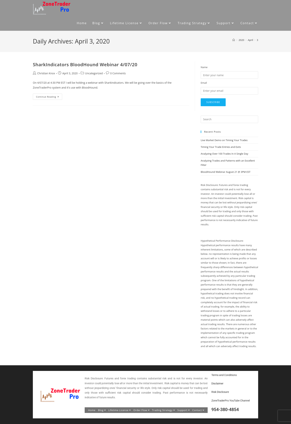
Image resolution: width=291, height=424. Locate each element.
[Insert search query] (229, 119)
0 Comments (118, 73)
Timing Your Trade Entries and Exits (221, 147)
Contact (198, 410)
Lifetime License (119, 410)
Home (91, 410)
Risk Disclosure (220, 391)
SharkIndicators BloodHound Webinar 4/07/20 (85, 64)
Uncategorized (94, 73)
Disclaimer (217, 383)
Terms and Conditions (224, 375)
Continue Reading (49, 96)
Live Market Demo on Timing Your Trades (224, 140)
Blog (102, 410)
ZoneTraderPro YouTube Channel (230, 400)
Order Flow (141, 410)
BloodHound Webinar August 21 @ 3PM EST (225, 172)
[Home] (233, 40)
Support (183, 410)
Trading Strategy (163, 410)
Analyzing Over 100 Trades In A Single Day (224, 153)
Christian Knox (46, 73)
